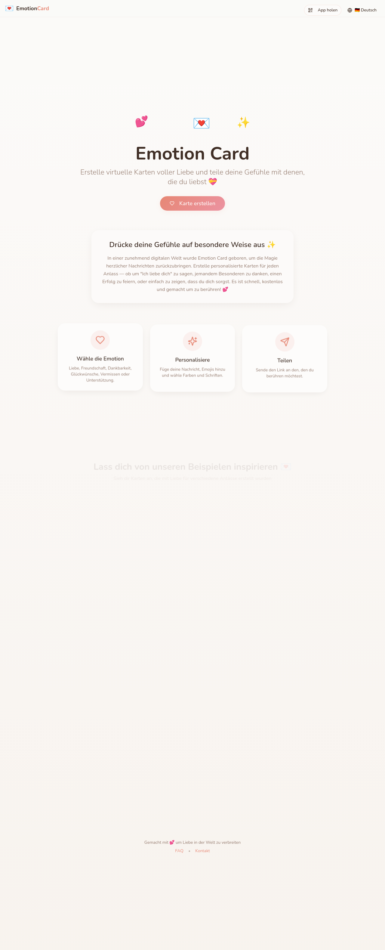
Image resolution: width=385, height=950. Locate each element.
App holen (322, 10)
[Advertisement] (192, 42)
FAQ (179, 851)
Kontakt (202, 851)
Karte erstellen (192, 203)
